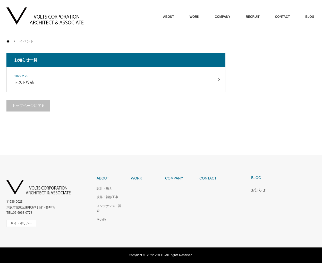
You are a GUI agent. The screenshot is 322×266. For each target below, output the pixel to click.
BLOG (309, 17)
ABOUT (168, 17)
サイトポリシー (21, 223)
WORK (194, 17)
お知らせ (258, 190)
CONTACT (282, 17)
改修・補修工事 (107, 197)
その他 (101, 219)
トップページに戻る (28, 106)
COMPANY (222, 17)
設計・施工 (104, 188)
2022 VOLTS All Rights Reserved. (170, 255)
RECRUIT (252, 17)
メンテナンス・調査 (109, 208)
